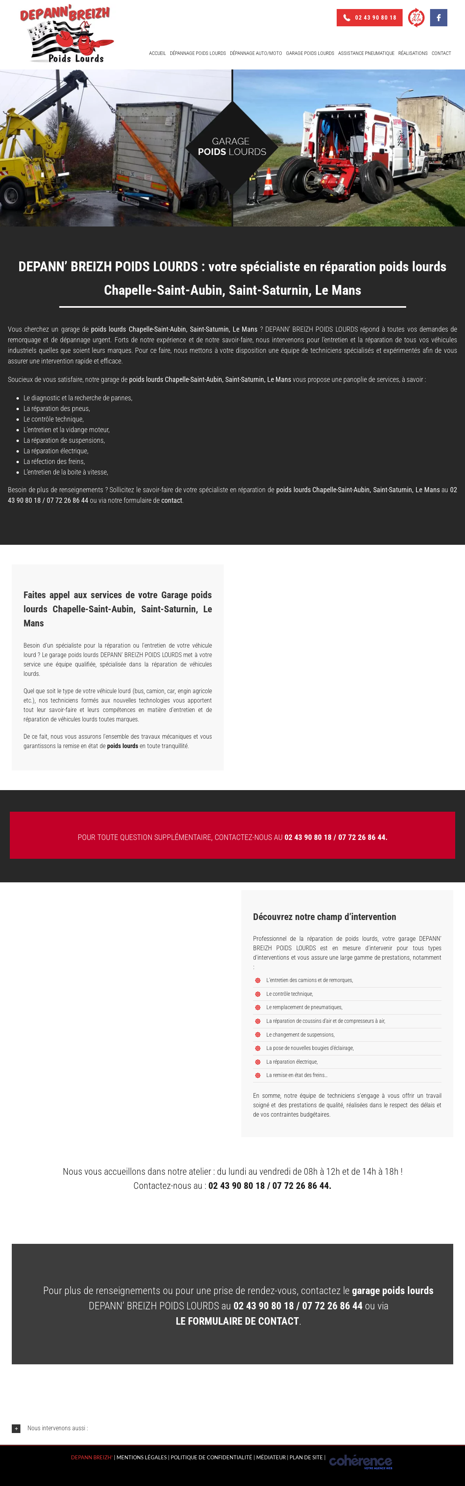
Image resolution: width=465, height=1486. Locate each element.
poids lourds (146, 379)
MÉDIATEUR (271, 1457)
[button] (232, 1428)
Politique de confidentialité (211, 1457)
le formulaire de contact (237, 1321)
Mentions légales (142, 1457)
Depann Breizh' (92, 1457)
